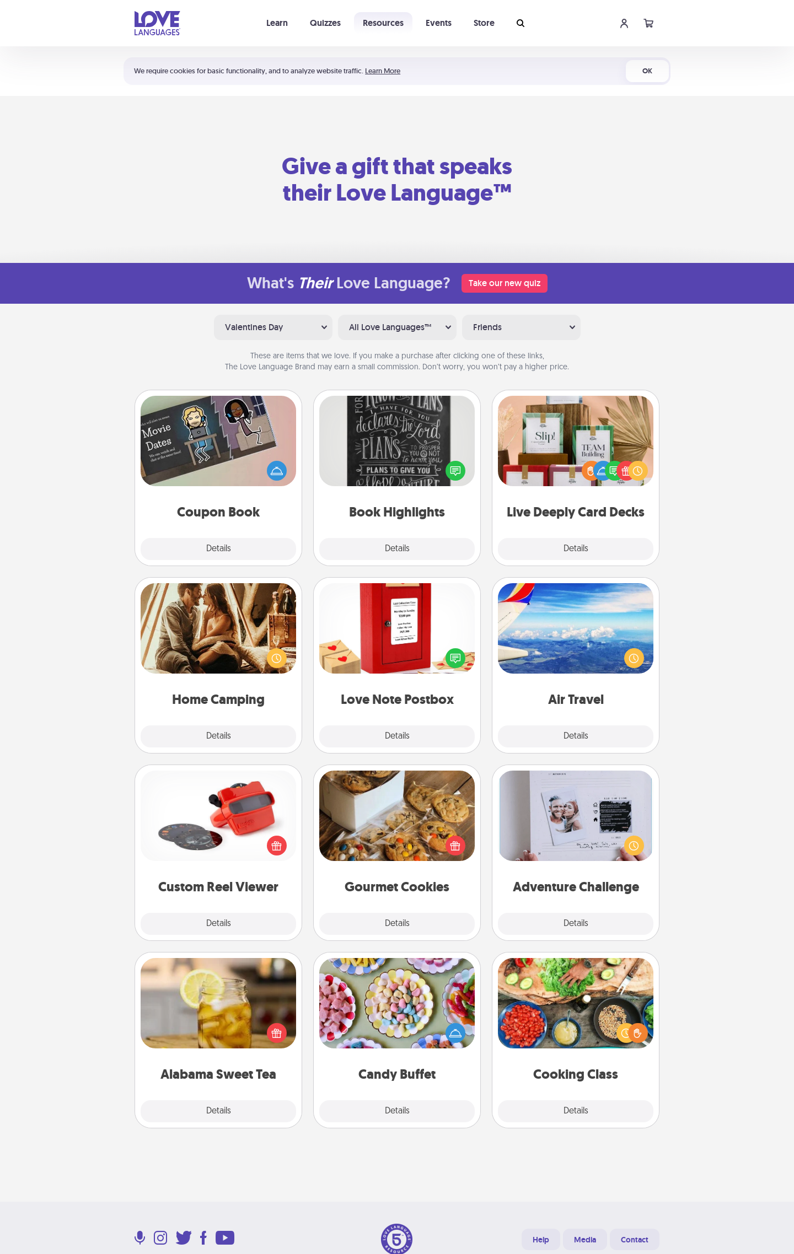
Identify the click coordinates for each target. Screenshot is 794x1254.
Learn (277, 23)
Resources (383, 23)
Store (484, 23)
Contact (634, 1240)
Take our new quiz (504, 283)
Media (585, 1240)
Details (218, 549)
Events (439, 23)
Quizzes (325, 23)
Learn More (382, 71)
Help (541, 1240)
